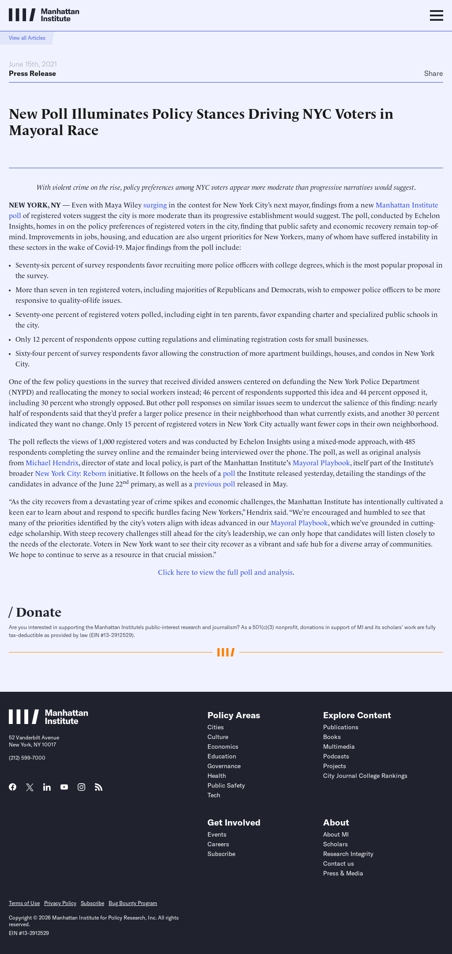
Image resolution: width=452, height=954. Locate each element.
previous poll (214, 483)
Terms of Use (24, 903)
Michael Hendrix (52, 462)
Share (433, 73)
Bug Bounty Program (133, 903)
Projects (334, 766)
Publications (340, 727)
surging (155, 204)
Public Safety (226, 785)
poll (229, 473)
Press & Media (343, 873)
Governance (224, 766)
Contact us (338, 863)
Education (221, 756)
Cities (215, 727)
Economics (222, 746)
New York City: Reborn (70, 473)
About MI (336, 834)
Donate (38, 611)
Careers (218, 844)
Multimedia (339, 746)
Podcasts (336, 756)
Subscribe (221, 854)
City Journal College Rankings (365, 776)
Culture (217, 737)
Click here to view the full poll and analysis (225, 572)
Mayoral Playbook (321, 462)
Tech (213, 795)
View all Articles (27, 37)
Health (216, 776)
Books (332, 737)
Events (216, 834)
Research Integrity (348, 854)
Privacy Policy (60, 903)
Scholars (335, 844)
